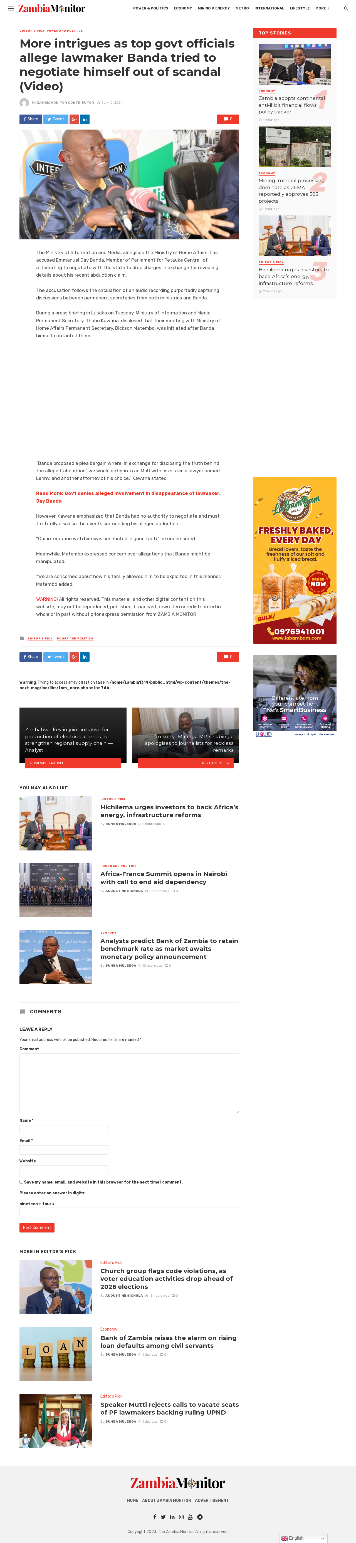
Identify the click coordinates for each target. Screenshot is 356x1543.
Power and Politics (65, 31)
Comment (29, 1049)
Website (27, 1161)
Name (26, 1120)
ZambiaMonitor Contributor (65, 103)
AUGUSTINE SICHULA (124, 891)
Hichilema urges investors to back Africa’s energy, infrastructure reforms (169, 810)
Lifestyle (265, 8)
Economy (148, 8)
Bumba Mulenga (120, 824)
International (234, 8)
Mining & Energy (179, 8)
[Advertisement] (295, 382)
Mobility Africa (296, 8)
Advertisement (212, 1500)
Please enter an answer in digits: (52, 1193)
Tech (323, 8)
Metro (207, 8)
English (292, 1538)
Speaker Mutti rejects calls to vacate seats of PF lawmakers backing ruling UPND (169, 1408)
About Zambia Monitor (166, 1500)
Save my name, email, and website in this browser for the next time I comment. (103, 1182)
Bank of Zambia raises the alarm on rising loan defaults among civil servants (168, 1341)
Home (132, 1500)
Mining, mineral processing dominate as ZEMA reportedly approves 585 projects (292, 190)
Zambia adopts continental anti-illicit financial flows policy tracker (292, 105)
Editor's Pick (31, 31)
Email (26, 1140)
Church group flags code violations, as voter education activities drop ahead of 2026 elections (166, 1278)
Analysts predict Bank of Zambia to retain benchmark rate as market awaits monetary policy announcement (169, 948)
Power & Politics (115, 8)
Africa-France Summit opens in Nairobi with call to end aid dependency (163, 877)
